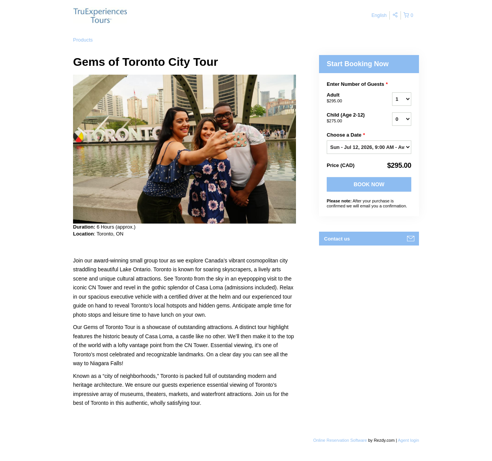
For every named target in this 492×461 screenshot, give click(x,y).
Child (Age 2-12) (350, 118)
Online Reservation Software (340, 440)
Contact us (337, 239)
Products (83, 40)
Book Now (369, 184)
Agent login (408, 440)
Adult (350, 98)
